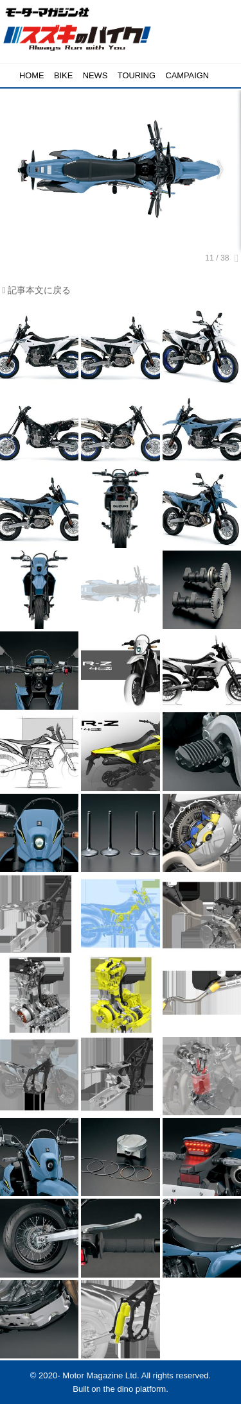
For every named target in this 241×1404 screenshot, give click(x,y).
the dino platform (134, 1389)
